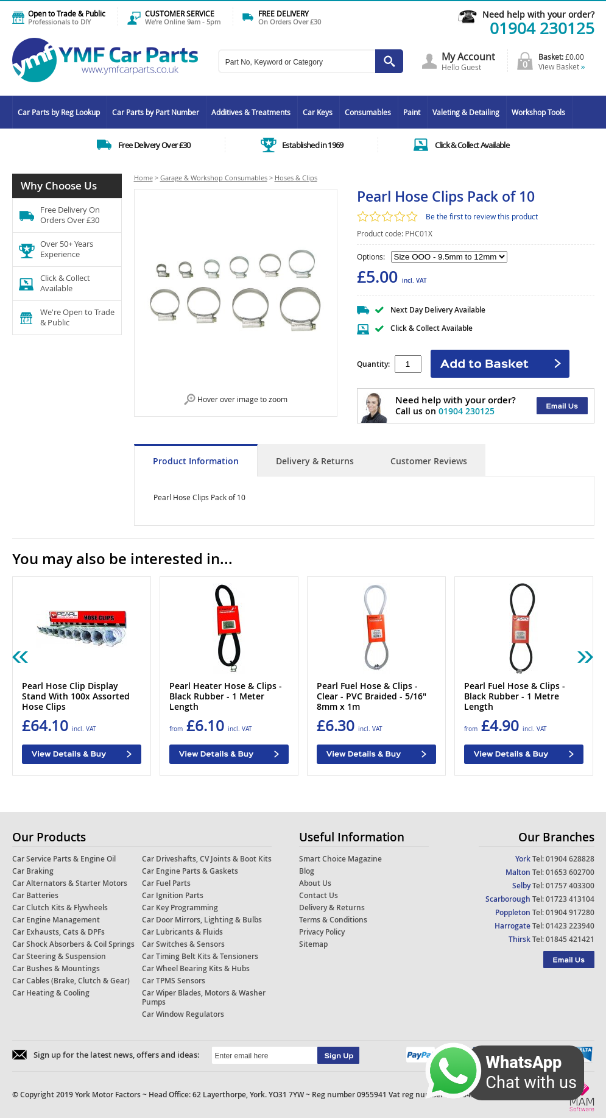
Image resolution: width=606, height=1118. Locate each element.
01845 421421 (570, 939)
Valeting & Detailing (465, 112)
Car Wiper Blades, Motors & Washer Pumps (204, 997)
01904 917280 (570, 912)
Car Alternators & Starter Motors (69, 883)
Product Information (196, 461)
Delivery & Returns (315, 461)
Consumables (368, 112)
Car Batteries (35, 895)
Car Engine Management (56, 920)
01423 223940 (570, 926)
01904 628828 (570, 859)
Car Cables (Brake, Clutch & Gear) (71, 980)
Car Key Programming (180, 907)
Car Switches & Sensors (183, 944)
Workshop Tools (538, 112)
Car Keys (318, 112)
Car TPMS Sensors (173, 980)
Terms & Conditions (333, 920)
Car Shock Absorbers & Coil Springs (73, 944)
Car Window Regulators (183, 1014)
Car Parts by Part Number (155, 112)
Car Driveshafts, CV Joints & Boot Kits (207, 859)
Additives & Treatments (251, 112)
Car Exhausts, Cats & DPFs (58, 932)
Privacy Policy (322, 932)
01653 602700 (570, 872)
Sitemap (313, 944)
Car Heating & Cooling (51, 993)
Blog (306, 871)
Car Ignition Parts (172, 895)
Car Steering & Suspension (59, 956)
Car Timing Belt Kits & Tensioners (200, 956)
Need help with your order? (538, 14)
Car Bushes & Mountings (56, 968)
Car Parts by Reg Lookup (59, 112)
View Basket (561, 66)
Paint (411, 112)
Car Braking (33, 871)
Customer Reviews (428, 461)
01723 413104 (570, 899)
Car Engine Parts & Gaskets (190, 871)
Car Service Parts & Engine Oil (64, 859)
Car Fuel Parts (166, 883)
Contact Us (318, 895)
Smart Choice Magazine (340, 859)
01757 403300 (570, 885)
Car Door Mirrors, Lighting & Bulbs (202, 920)
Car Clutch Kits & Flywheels (60, 907)
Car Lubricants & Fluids (182, 932)
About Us (315, 883)
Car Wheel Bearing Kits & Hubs (196, 968)
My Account (468, 56)
